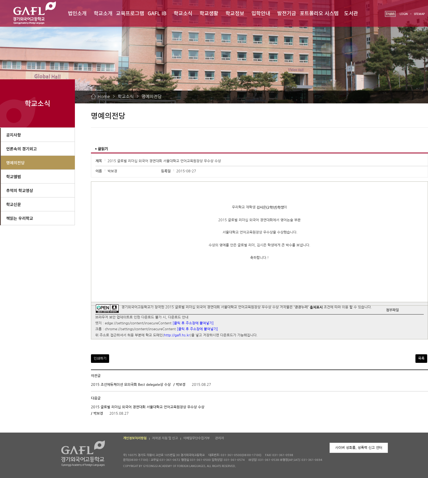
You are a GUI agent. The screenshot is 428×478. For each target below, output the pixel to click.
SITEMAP (419, 14)
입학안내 (260, 13)
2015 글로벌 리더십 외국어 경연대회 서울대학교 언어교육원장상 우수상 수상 (147, 407)
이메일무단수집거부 (196, 438)
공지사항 (13, 135)
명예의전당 (152, 96)
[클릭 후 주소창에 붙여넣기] (193, 323)
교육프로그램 (130, 13)
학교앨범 (13, 176)
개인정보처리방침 (135, 438)
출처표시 (316, 307)
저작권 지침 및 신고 (165, 438)
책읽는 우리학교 (19, 218)
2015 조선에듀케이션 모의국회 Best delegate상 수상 (131, 384)
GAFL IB (157, 13)
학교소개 (103, 13)
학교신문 (13, 204)
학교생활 (209, 13)
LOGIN (404, 14)
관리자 (219, 438)
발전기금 (286, 13)
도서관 (351, 13)
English (390, 14)
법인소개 (77, 13)
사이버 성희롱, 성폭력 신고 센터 (358, 447)
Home (104, 96)
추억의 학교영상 (19, 190)
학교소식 (183, 13)
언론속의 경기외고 (21, 148)
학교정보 (235, 13)
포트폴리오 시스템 (319, 13)
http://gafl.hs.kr (177, 335)
